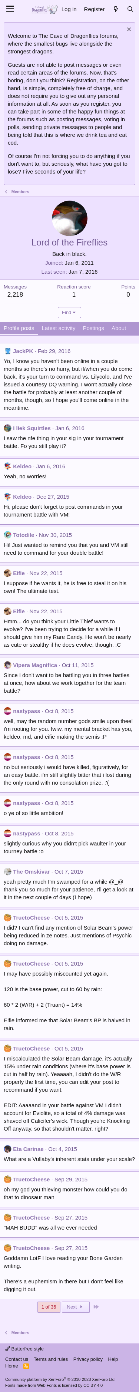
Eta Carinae (28, 1149)
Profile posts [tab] (19, 328)
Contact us (16, 1359)
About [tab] (119, 328)
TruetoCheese (31, 917)
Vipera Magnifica (35, 665)
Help (113, 1359)
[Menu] (10, 9)
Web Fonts (47, 1385)
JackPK (23, 351)
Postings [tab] (93, 328)
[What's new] (115, 9)
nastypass (26, 711)
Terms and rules (51, 1359)
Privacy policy (88, 1359)
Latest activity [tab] (59, 328)
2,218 (15, 294)
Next (76, 1307)
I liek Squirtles (32, 428)
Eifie (19, 573)
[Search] (130, 9)
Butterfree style (24, 1349)
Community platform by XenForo (60, 1379)
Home (11, 1366)
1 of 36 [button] (49, 1307)
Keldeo (22, 466)
